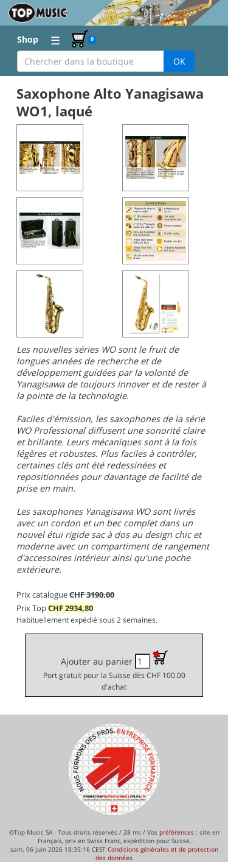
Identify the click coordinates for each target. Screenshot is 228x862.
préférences (176, 832)
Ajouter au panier (114, 670)
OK (179, 61)
